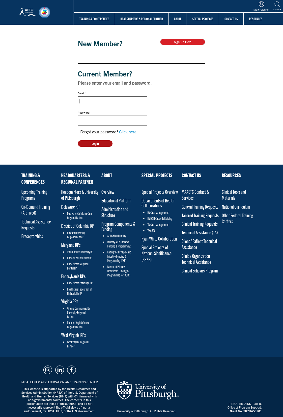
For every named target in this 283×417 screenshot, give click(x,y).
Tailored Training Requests (200, 215)
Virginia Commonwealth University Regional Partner (78, 312)
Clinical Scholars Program (200, 270)
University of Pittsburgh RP (79, 283)
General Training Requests (200, 206)
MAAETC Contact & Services (195, 195)
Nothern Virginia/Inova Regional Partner (78, 324)
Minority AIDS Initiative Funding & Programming (119, 244)
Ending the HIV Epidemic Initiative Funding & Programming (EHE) (119, 256)
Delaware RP (70, 206)
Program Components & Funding (118, 226)
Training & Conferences (94, 18)
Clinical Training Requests (200, 224)
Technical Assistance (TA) (200, 232)
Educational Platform (116, 200)
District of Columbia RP (77, 225)
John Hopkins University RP (80, 252)
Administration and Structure (114, 212)
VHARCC (151, 230)
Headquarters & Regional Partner (141, 18)
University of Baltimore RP (79, 258)
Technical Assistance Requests (36, 224)
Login (256, 9)
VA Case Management (158, 224)
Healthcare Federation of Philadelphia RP (79, 291)
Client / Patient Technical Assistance (199, 244)
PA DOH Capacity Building (159, 218)
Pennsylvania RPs (73, 276)
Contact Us (191, 175)
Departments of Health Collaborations (158, 203)
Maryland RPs (71, 245)
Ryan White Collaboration (159, 238)
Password (83, 112)
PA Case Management (158, 212)
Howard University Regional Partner (76, 235)
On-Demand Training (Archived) (35, 209)
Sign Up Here (182, 42)
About (177, 18)
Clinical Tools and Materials (234, 195)
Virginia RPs (69, 301)
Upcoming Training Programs (34, 195)
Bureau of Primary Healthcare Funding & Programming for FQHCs (118, 271)
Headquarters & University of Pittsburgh (79, 195)
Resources (231, 175)
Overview (107, 192)
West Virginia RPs (73, 335)
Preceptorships (32, 236)
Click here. (128, 131)
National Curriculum (236, 206)
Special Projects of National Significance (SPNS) (156, 253)
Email (81, 93)
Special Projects (202, 18)
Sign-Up (265, 9)
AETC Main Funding (116, 236)
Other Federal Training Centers (237, 218)
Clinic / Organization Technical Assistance (196, 259)
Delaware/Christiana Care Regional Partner (79, 215)
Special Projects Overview (160, 192)
